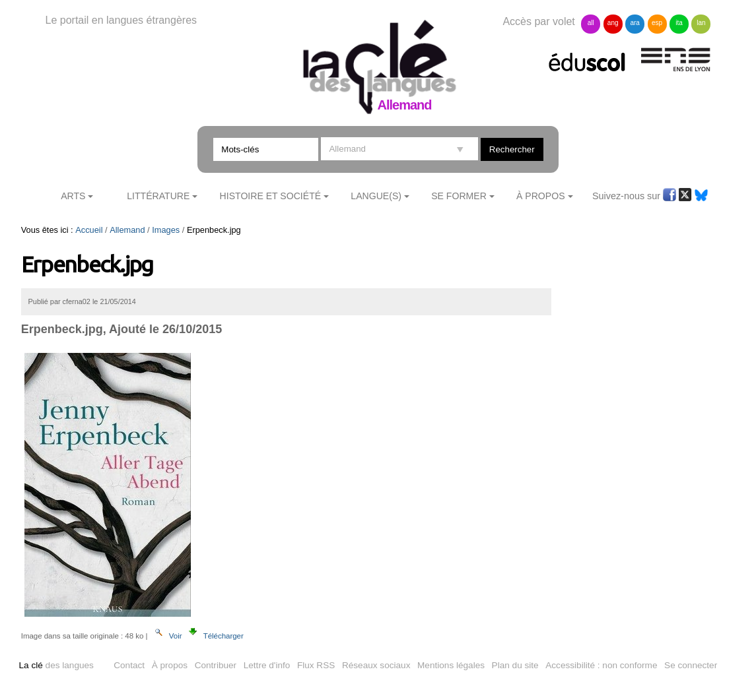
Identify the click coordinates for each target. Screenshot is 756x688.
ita (679, 22)
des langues (56, 665)
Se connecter (690, 665)
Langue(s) (376, 196)
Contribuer (215, 665)
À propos (170, 665)
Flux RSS (316, 665)
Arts (73, 196)
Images (166, 230)
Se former (459, 196)
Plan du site (515, 665)
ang (613, 22)
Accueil (88, 230)
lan (701, 22)
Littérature (158, 196)
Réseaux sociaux (376, 665)
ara (634, 22)
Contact (129, 665)
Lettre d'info (267, 665)
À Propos (540, 196)
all (591, 22)
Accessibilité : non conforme (601, 665)
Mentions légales (451, 665)
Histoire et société (271, 196)
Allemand (127, 230)
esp (657, 22)
